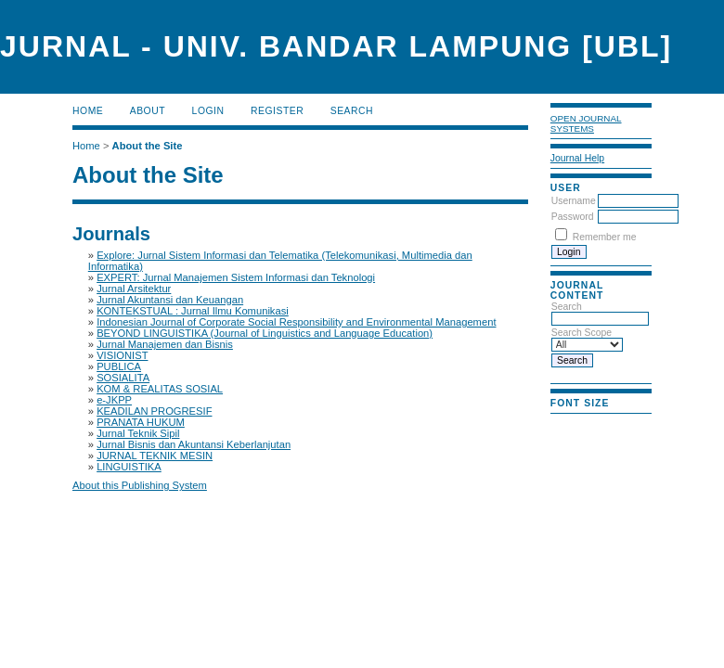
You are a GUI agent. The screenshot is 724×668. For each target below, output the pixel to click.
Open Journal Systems (586, 123)
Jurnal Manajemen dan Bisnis (165, 344)
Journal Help (577, 158)
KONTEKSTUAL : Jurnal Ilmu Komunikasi (193, 310)
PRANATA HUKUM (141, 422)
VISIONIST (122, 355)
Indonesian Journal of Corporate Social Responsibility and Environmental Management (296, 322)
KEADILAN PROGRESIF (154, 411)
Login (208, 111)
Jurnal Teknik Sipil (138, 433)
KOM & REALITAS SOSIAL (160, 388)
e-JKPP (114, 399)
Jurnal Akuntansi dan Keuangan (170, 299)
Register (277, 111)
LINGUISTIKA (129, 466)
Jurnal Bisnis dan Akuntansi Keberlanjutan (194, 444)
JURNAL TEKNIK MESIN (155, 455)
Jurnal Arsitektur (134, 288)
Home (87, 111)
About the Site (147, 145)
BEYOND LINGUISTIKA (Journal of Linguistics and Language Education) (265, 333)
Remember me (605, 237)
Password (572, 217)
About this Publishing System (139, 485)
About (147, 111)
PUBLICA (119, 366)
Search (351, 111)
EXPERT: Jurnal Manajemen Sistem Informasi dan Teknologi (236, 277)
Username (573, 201)
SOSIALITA (123, 377)
